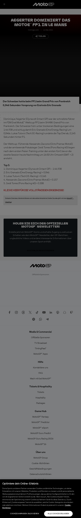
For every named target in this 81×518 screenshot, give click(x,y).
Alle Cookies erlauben (58, 514)
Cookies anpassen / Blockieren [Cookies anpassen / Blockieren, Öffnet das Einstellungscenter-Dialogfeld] (24, 514)
